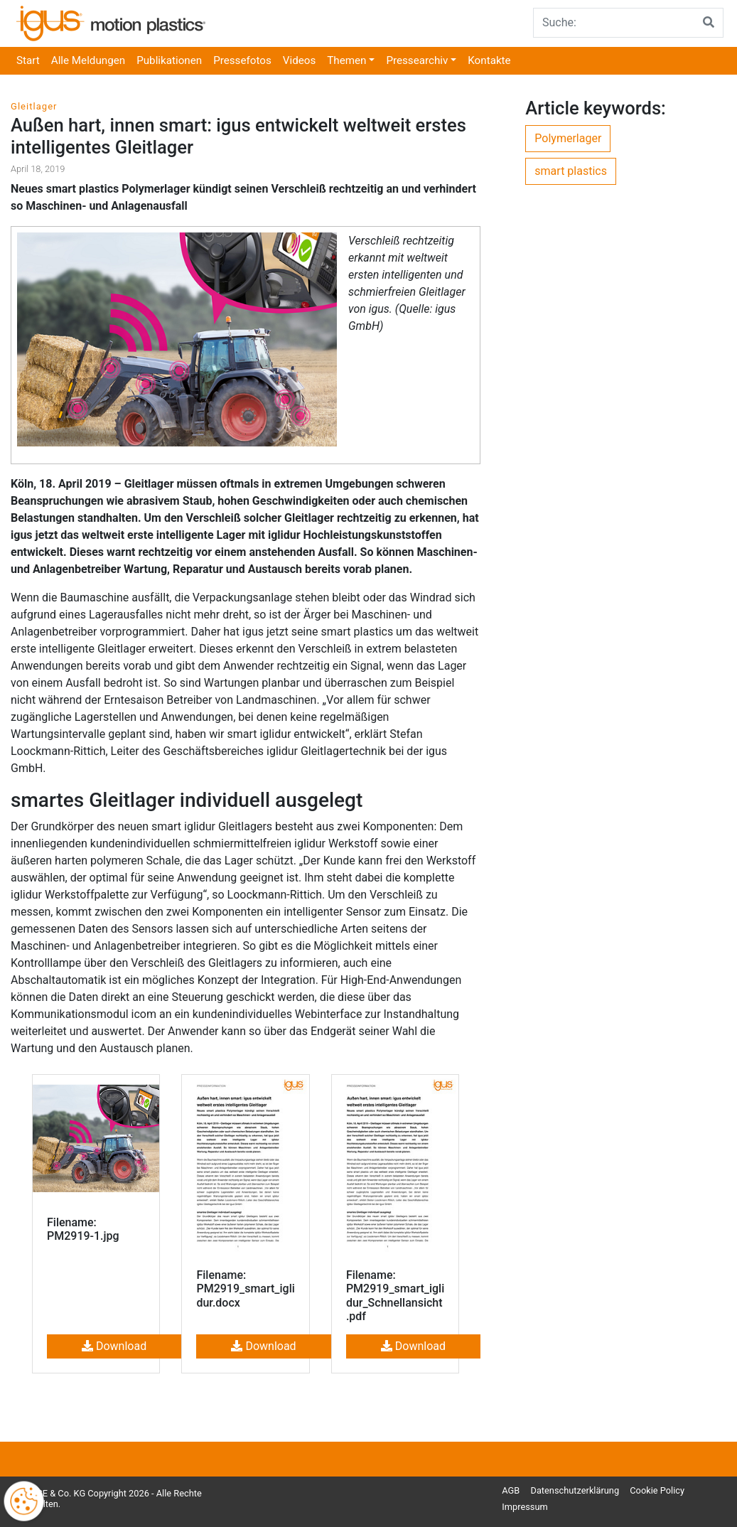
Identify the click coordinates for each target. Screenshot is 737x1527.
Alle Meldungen (88, 60)
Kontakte (489, 60)
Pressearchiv (417, 60)
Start (28, 60)
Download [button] (114, 1346)
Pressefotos (242, 60)
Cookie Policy (657, 1490)
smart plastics (570, 171)
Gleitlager (34, 106)
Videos (299, 60)
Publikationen (169, 60)
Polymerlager (567, 138)
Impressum (524, 1506)
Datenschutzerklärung (575, 1490)
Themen (346, 60)
